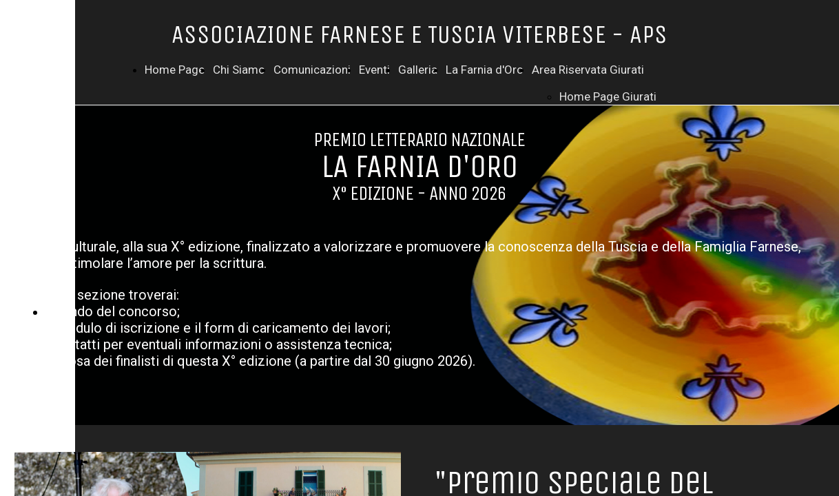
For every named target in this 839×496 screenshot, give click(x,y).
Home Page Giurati (607, 96)
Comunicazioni (312, 69)
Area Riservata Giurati (588, 69)
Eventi (374, 69)
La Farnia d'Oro (485, 69)
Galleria (417, 69)
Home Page (175, 69)
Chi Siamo (239, 69)
